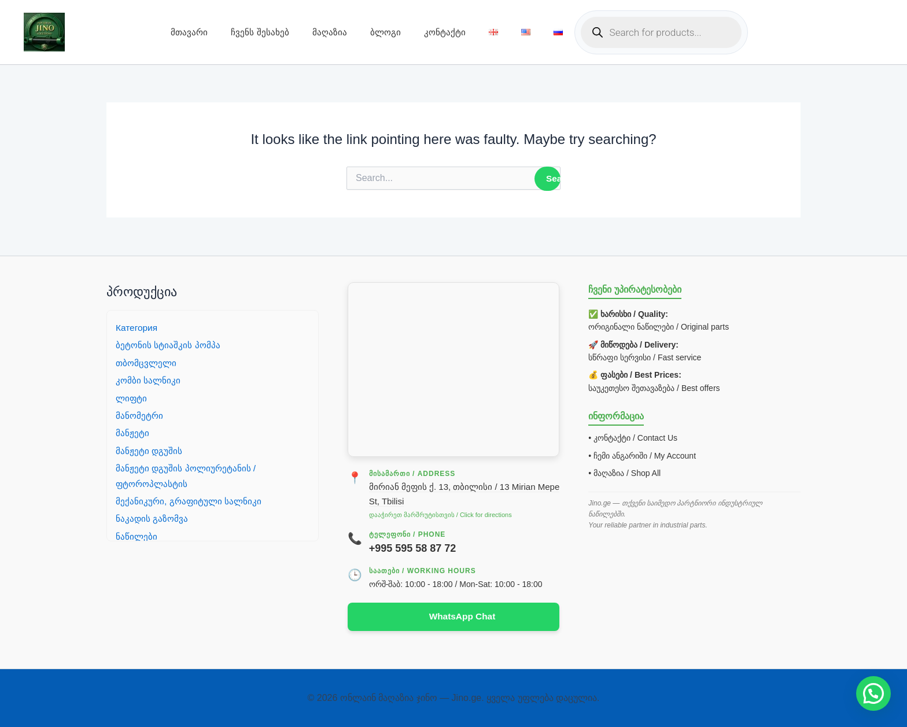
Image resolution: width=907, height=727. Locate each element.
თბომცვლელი (147, 362)
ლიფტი (132, 398)
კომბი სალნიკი (149, 380)
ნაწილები (137, 536)
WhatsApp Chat (461, 616)
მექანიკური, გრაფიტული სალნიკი (190, 500)
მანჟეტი (132, 432)
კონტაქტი (445, 32)
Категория (137, 327)
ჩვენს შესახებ (260, 32)
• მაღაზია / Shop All (624, 472)
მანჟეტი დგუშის (149, 450)
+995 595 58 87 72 (412, 547)
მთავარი (189, 32)
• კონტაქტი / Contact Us (632, 437)
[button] (873, 693)
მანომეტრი (140, 415)
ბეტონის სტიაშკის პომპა (169, 344)
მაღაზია (329, 32)
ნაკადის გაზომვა (152, 518)
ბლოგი (385, 32)
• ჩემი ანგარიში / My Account (642, 455)
